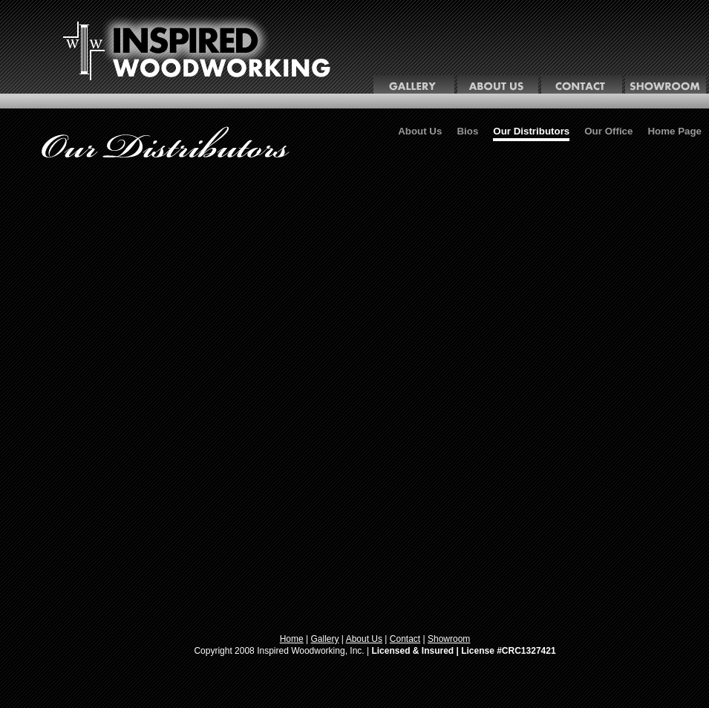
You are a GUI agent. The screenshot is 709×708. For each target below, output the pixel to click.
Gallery (325, 639)
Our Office (608, 131)
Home (292, 639)
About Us (420, 131)
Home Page (674, 131)
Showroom (449, 639)
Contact (405, 639)
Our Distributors (531, 131)
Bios (467, 131)
